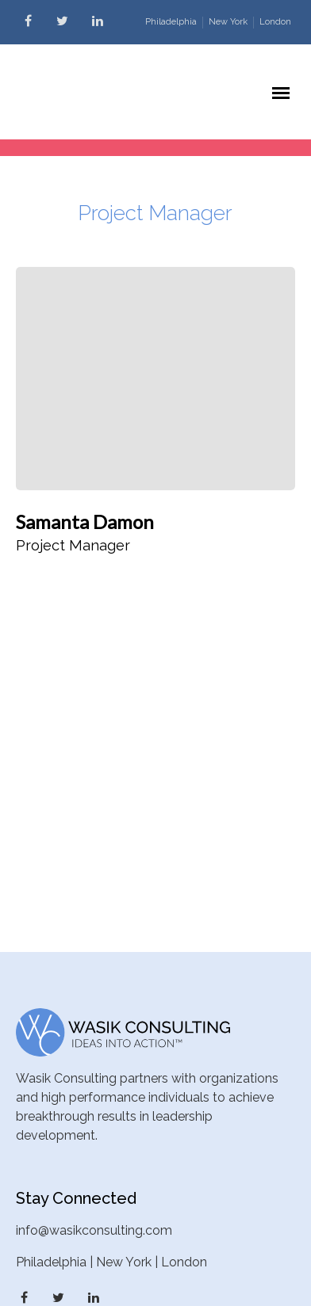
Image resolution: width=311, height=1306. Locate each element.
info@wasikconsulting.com (94, 1230)
